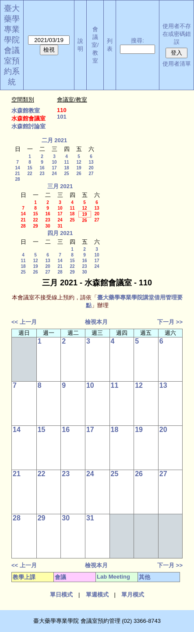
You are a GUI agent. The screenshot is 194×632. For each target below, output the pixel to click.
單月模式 (132, 594)
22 (29, 173)
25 (66, 173)
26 (78, 173)
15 (29, 167)
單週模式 (97, 594)
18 (66, 167)
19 (78, 167)
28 (17, 179)
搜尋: (137, 40)
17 (54, 167)
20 (90, 167)
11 (66, 162)
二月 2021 (54, 140)
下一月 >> (170, 322)
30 (47, 226)
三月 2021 (60, 186)
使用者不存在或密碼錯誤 (176, 34)
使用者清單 (176, 63)
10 (54, 162)
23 (41, 173)
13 (90, 162)
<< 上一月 (24, 322)
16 (41, 167)
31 (59, 226)
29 (35, 226)
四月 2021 (60, 233)
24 (54, 173)
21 (17, 173)
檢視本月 (96, 322)
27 (90, 173)
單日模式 (61, 594)
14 (17, 167)
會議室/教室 (95, 45)
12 (78, 162)
